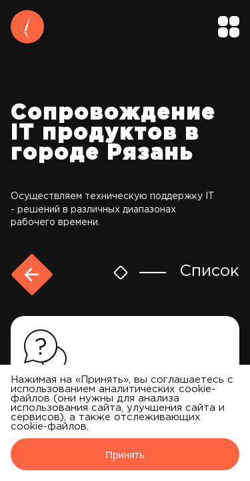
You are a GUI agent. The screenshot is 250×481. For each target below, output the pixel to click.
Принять (125, 454)
